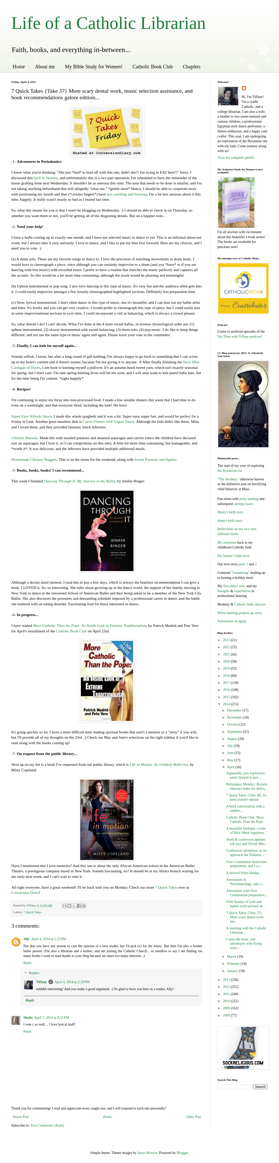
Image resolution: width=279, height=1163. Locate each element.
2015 (227, 697)
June (230, 753)
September (235, 732)
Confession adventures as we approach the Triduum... (246, 853)
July (230, 746)
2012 (227, 987)
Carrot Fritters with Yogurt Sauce (108, 421)
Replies (34, 973)
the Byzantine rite (230, 471)
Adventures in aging (231, 621)
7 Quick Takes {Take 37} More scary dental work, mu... (245, 917)
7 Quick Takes (166, 887)
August (232, 739)
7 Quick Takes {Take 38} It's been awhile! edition (246, 797)
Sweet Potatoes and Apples (155, 459)
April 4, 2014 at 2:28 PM (72, 982)
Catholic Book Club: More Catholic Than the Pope (245, 820)
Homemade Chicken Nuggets (34, 459)
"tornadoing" (240, 573)
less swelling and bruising (127, 194)
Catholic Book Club (152, 66)
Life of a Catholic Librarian (108, 23)
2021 (227, 654)
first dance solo (234, 586)
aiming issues (243, 504)
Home (19, 66)
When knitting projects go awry (239, 613)
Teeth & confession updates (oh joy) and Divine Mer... (246, 842)
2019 (227, 668)
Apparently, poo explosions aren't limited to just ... (245, 775)
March (232, 956)
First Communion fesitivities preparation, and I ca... (246, 864)
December (234, 710)
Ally (26, 939)
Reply (27, 963)
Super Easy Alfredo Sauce (31, 416)
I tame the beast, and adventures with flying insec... (244, 943)
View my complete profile (235, 158)
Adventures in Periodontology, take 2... (245, 882)
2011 (227, 994)
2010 (227, 1001)
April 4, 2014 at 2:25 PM (48, 939)
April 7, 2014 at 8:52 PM (51, 1018)
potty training (249, 499)
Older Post (193, 1117)
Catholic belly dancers (249, 604)
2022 (227, 647)
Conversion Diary (25, 892)
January (233, 971)
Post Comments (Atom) (47, 1125)
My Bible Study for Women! (93, 66)
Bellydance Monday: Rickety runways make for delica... (246, 786)
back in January (46, 178)
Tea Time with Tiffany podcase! (239, 336)
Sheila (28, 1018)
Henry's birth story (230, 512)
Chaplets (191, 66)
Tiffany (41, 982)
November (235, 717)
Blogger (182, 1153)
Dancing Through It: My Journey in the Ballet (79, 481)
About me (45, 66)
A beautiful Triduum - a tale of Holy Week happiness (245, 831)
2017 (227, 683)
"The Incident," (228, 479)
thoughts (223, 591)
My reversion (226, 542)
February (234, 964)
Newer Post (21, 1117)
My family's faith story (233, 556)
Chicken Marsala (24, 438)
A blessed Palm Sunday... (244, 873)
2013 (227, 980)
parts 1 (243, 564)
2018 (227, 676)
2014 (227, 704)
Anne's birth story (230, 521)
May (230, 760)
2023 (227, 640)
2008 (227, 1015)
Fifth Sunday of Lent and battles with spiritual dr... (245, 904)
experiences (242, 591)
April (231, 767)
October (233, 724)
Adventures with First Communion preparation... (246, 893)
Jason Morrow (147, 1153)
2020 (227, 661)
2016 (227, 690)
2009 (227, 1008)
